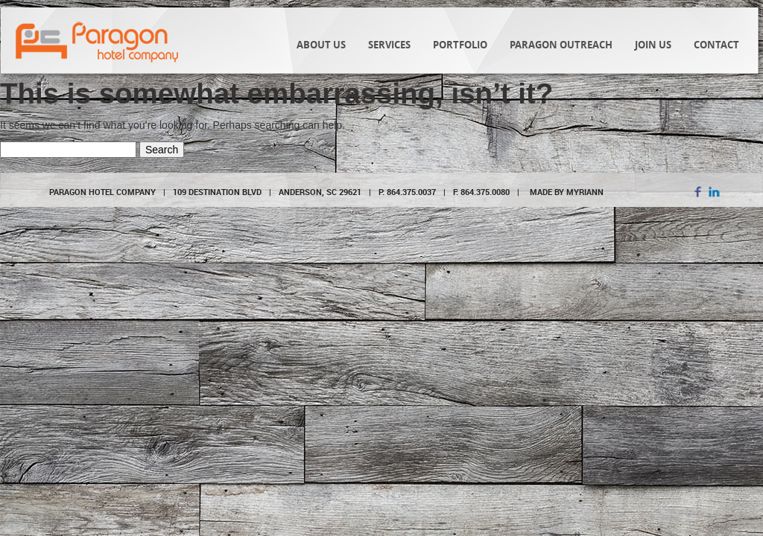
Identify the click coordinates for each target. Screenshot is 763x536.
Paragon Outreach (561, 44)
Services (389, 44)
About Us (321, 44)
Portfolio (460, 44)
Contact (716, 44)
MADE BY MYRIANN (567, 191)
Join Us (653, 44)
